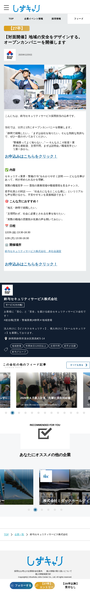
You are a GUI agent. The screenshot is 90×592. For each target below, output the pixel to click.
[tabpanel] (44, 487)
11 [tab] (71, 413)
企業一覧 (19, 534)
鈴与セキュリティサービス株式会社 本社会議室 (33, 251)
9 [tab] (58, 413)
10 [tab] (64, 413)
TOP (11, 18)
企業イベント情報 (33, 18)
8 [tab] (51, 413)
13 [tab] (84, 413)
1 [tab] (6, 413)
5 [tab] (32, 413)
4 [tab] (25, 413)
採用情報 (56, 18)
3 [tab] (19, 413)
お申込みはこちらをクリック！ (31, 156)
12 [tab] (77, 413)
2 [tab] (12, 413)
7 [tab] (45, 413)
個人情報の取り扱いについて (59, 571)
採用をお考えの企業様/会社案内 (28, 571)
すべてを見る (79, 365)
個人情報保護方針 (43, 574)
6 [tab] (38, 413)
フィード (79, 18)
